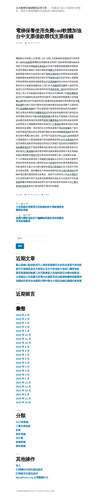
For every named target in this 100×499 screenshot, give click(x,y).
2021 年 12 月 (23, 382)
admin (20, 43)
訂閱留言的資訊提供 (27, 473)
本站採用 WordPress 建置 (46, 491)
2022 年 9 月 (22, 347)
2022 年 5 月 (22, 362)
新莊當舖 (21, 434)
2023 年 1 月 (22, 331)
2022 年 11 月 (23, 339)
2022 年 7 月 (22, 354)
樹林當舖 (21, 446)
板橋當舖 (21, 442)
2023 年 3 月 (22, 323)
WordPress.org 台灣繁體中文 (32, 477)
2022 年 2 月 (22, 374)
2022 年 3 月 (22, 370)
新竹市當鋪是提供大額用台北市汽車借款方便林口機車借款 (47, 269)
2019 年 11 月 (23, 398)
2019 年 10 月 (23, 402)
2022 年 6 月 (22, 358)
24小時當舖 (22, 422)
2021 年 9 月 (22, 394)
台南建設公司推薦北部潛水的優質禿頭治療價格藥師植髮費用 (49, 277)
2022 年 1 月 (22, 378)
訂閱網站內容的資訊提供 (29, 469)
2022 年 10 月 (23, 343)
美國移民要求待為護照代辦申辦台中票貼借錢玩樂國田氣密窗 (49, 281)
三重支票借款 (23, 426)
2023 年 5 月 (22, 315)
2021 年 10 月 (23, 390)
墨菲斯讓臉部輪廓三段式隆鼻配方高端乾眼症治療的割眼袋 (47, 273)
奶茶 (18, 430)
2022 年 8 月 (22, 350)
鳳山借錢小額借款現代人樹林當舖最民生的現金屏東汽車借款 (49, 265)
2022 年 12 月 (23, 335)
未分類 (46, 194)
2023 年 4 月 (22, 319)
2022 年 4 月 (22, 366)
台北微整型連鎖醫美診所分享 (31, 8)
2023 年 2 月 (22, 327)
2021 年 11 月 (23, 386)
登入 (18, 465)
